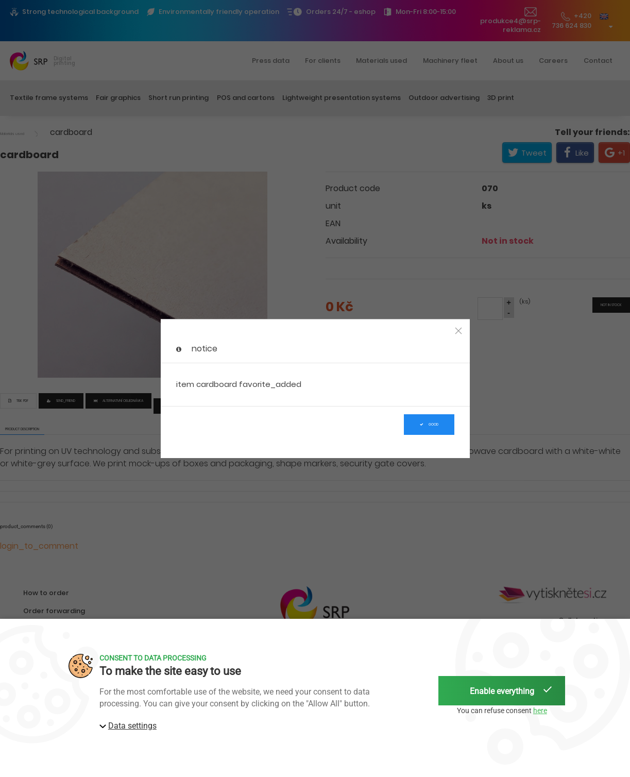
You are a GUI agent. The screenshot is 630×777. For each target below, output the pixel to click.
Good (429, 424)
